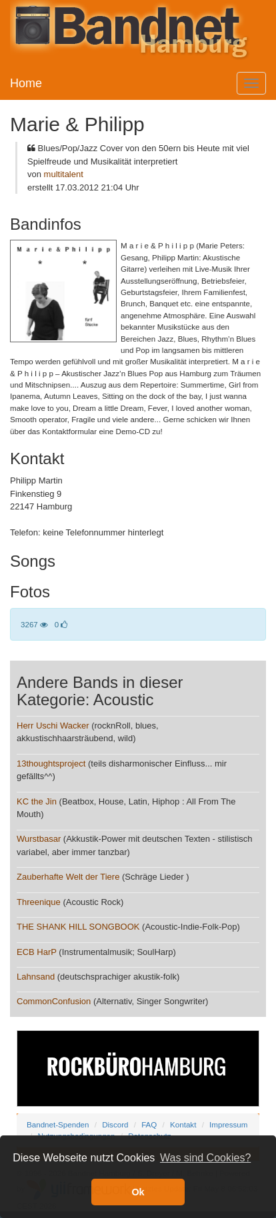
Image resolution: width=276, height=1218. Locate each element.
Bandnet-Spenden (58, 1124)
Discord (115, 1124)
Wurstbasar (39, 839)
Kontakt (183, 1124)
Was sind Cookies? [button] (205, 1157)
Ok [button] (137, 1192)
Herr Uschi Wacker (53, 726)
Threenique (39, 902)
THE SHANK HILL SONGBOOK (78, 927)
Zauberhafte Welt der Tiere (68, 877)
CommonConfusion (54, 1001)
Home (26, 83)
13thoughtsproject (51, 763)
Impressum (228, 1124)
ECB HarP (37, 952)
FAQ (149, 1124)
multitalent (63, 174)
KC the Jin (37, 801)
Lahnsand (36, 977)
